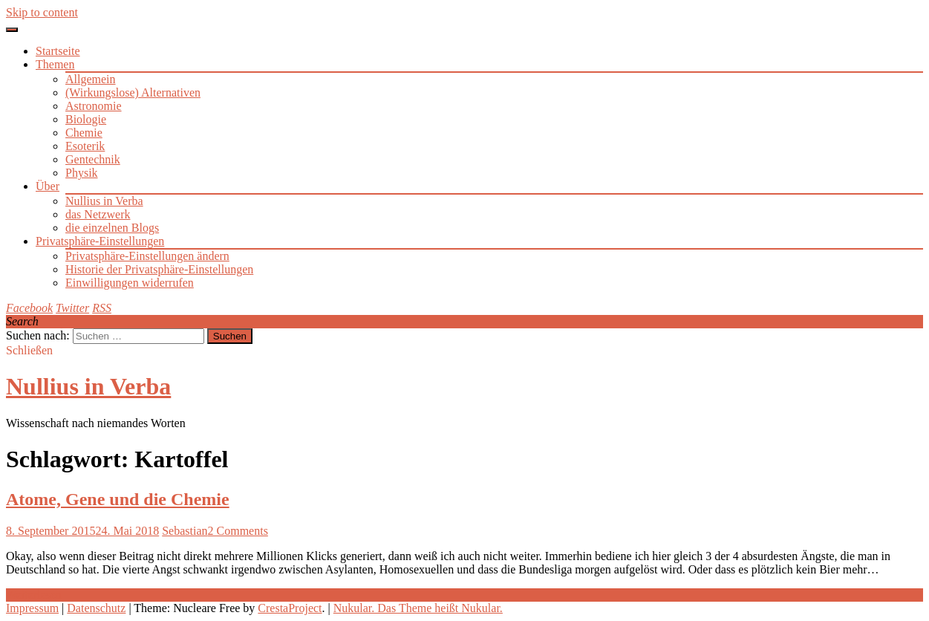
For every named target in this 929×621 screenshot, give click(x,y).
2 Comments (238, 530)
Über (47, 186)
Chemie (83, 132)
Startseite (58, 51)
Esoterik (85, 146)
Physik (81, 172)
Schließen (29, 350)
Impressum (32, 608)
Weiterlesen (34, 594)
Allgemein (90, 79)
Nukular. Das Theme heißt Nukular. (418, 608)
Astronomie (93, 106)
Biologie (85, 119)
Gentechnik (92, 159)
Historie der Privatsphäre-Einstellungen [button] (159, 269)
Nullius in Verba (104, 201)
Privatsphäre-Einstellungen (100, 241)
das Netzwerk (98, 214)
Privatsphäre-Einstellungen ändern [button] (147, 256)
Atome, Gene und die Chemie (117, 499)
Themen (55, 64)
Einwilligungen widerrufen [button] (129, 282)
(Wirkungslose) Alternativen (133, 92)
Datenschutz (96, 608)
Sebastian (184, 530)
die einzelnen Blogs (112, 227)
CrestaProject (290, 608)
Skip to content (42, 12)
